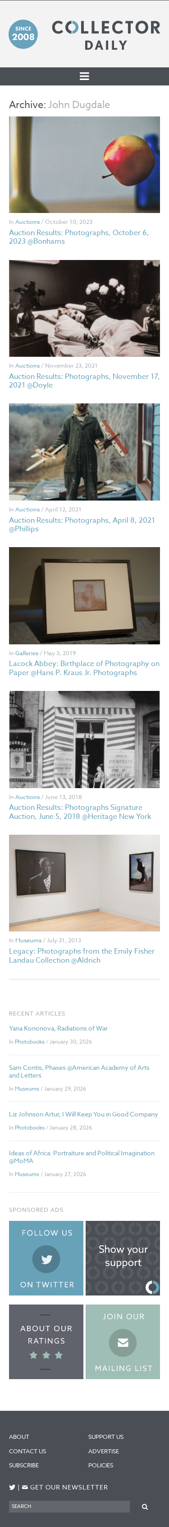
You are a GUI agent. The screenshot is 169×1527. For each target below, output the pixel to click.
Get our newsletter (65, 1487)
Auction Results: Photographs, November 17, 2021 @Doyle (84, 381)
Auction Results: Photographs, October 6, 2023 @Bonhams (79, 237)
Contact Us (27, 1451)
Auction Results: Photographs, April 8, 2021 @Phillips (82, 524)
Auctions (27, 221)
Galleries (26, 653)
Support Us (105, 1436)
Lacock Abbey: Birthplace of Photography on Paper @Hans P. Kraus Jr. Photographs (84, 668)
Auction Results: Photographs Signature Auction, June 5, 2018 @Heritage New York (80, 812)
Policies (100, 1465)
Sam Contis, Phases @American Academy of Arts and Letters (79, 1071)
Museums (28, 940)
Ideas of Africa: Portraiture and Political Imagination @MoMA (82, 1157)
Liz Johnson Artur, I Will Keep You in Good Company (83, 1114)
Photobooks (30, 1041)
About (19, 1436)
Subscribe (24, 1465)
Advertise (103, 1451)
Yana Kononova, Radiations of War (58, 1028)
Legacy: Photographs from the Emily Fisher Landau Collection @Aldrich (82, 955)
